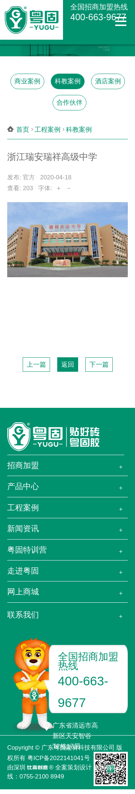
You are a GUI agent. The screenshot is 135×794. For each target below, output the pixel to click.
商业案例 (27, 81)
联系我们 (23, 614)
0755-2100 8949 (41, 776)
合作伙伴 (69, 102)
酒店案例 (108, 81)
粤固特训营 (27, 549)
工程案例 (47, 129)
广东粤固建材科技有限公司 (78, 747)
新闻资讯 (23, 528)
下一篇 (99, 364)
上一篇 (36, 364)
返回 (67, 364)
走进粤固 (23, 570)
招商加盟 (23, 465)
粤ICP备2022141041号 (58, 758)
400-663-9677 (98, 17)
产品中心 (23, 486)
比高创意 (37, 768)
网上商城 (23, 591)
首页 (22, 129)
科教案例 (68, 81)
